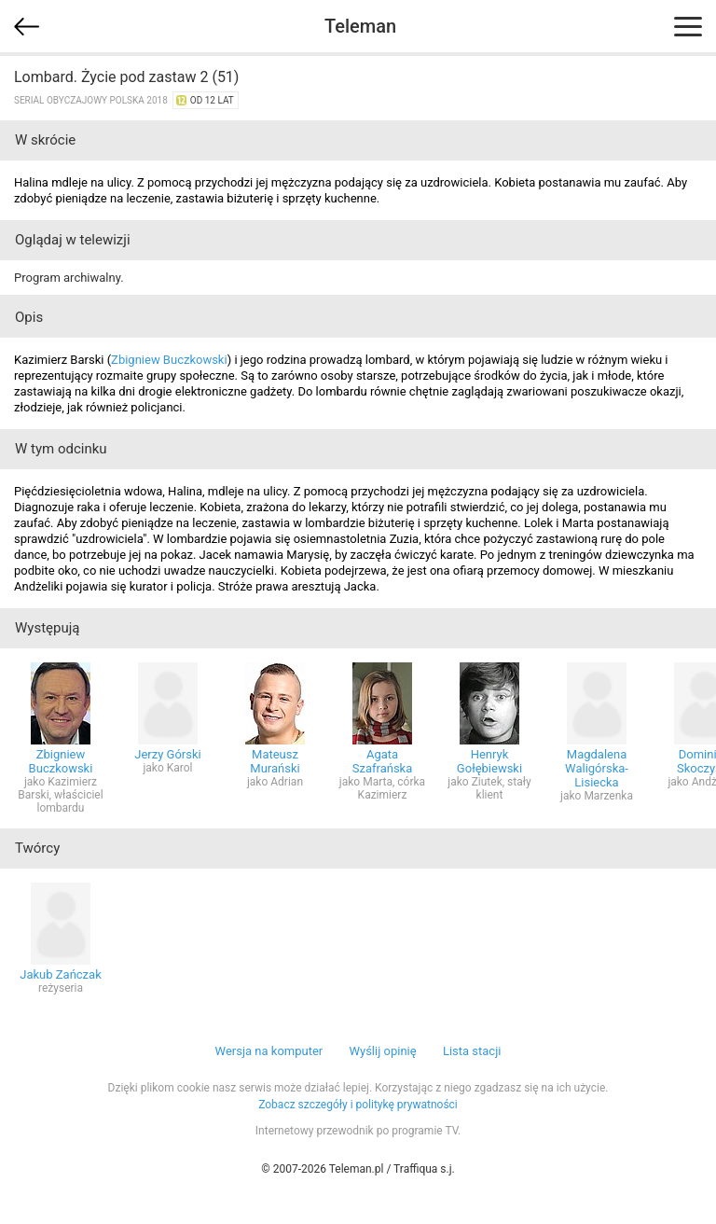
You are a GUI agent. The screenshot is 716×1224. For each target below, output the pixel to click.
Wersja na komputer (269, 1051)
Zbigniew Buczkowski (169, 360)
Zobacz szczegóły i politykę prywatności (358, 1104)
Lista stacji (472, 1051)
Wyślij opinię (382, 1051)
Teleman (360, 26)
